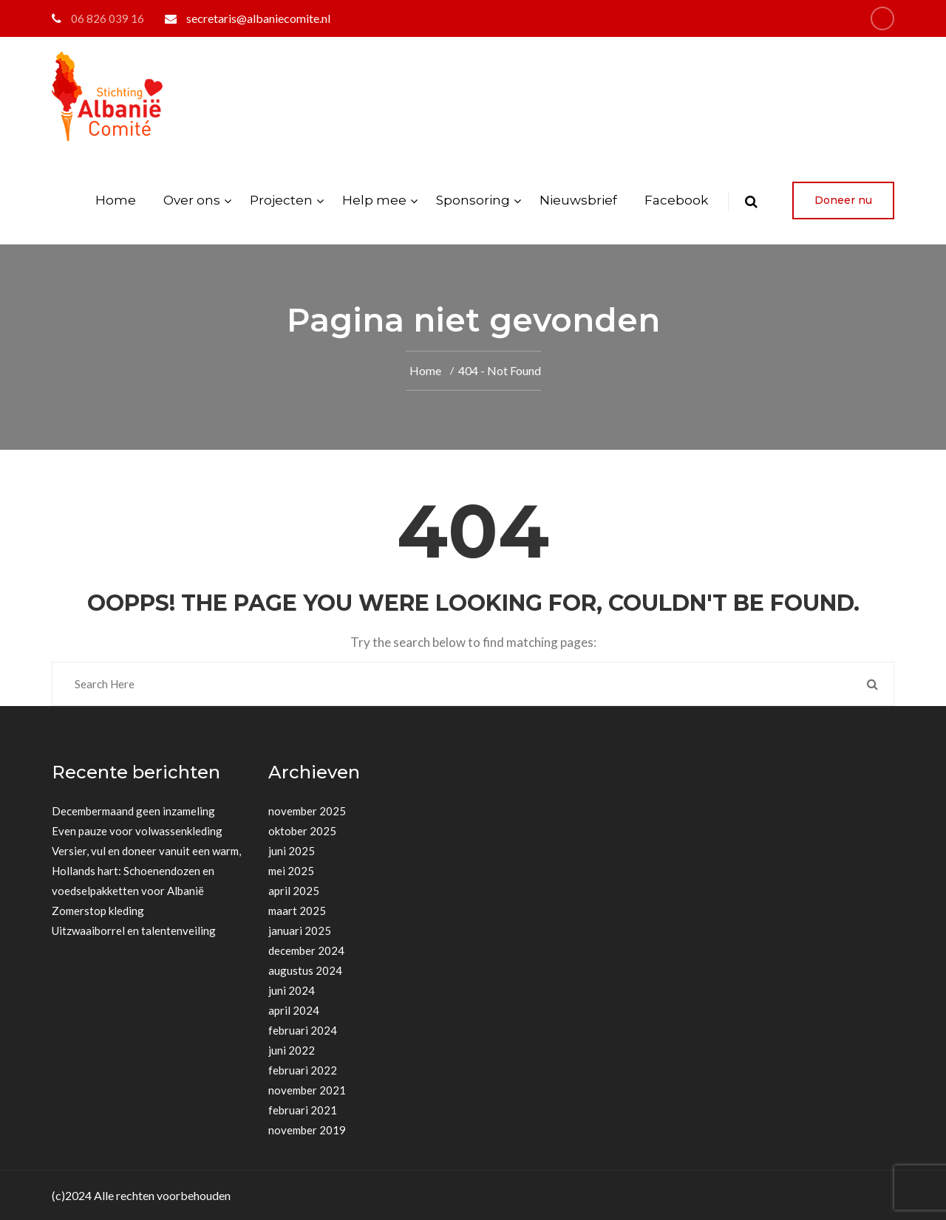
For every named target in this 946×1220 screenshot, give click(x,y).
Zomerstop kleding (98, 910)
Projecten (281, 200)
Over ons (191, 200)
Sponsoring (473, 200)
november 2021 (307, 1090)
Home (115, 200)
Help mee (374, 200)
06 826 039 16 (107, 18)
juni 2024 (291, 990)
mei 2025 (291, 870)
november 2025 (307, 811)
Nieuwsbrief (578, 200)
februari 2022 (302, 1070)
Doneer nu (843, 200)
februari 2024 (302, 1030)
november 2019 (307, 1130)
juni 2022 (291, 1050)
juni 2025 (291, 850)
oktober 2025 (302, 830)
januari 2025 (299, 930)
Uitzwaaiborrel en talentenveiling (134, 930)
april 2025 (293, 890)
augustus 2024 (305, 970)
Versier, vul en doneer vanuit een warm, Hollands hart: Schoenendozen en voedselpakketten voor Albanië (146, 870)
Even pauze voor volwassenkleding (137, 830)
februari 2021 (302, 1110)
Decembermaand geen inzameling (133, 811)
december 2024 (306, 950)
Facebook (676, 200)
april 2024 (293, 1010)
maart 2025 (297, 910)
